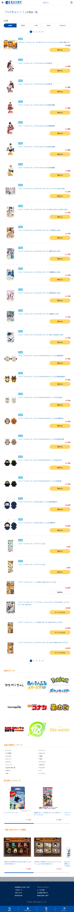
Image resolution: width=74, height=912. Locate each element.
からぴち (8, 756)
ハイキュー (43, 773)
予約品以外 (63, 25)
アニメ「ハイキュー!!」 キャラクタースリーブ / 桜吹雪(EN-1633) (39, 293)
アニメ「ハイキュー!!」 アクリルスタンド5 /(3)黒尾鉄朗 (36, 126)
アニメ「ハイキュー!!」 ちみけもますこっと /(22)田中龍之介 (38, 502)
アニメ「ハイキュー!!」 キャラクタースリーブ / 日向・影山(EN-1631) (40, 335)
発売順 (48, 25)
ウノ (41, 770)
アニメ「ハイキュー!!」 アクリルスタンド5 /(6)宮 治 (35, 63)
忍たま (8, 770)
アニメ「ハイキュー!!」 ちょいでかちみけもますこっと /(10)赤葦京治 (40, 418)
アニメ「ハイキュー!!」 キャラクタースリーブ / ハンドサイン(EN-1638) (41, 188)
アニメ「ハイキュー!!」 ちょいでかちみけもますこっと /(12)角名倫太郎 (41, 376)
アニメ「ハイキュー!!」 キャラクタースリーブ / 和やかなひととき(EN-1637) (43, 209)
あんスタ (42, 753)
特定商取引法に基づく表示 (22, 887)
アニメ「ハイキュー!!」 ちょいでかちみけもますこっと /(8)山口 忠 (39, 460)
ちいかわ (42, 767)
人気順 (36, 25)
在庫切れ (60, 592)
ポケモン (8, 762)
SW (7, 773)
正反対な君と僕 (10, 767)
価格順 (23, 25)
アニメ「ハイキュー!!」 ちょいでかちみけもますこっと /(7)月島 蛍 (39, 481)
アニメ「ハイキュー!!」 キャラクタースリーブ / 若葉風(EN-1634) (39, 272)
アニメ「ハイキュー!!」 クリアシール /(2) (31, 544)
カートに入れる (60, 612)
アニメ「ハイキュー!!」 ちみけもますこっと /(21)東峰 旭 (36, 523)
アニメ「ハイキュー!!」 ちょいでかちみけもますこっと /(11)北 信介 (40, 397)
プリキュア (43, 762)
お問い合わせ (18, 893)
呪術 (41, 759)
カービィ (8, 759)
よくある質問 (41, 890)
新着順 (10, 25)
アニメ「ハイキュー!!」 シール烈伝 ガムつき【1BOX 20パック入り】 (40, 622)
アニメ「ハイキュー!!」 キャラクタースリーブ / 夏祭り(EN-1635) (39, 251)
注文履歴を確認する (42, 893)
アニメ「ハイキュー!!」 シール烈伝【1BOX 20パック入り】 (37, 582)
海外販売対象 (18, 895)
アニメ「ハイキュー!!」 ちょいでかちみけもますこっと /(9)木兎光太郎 (41, 439)
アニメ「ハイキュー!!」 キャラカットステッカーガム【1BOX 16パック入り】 (43, 642)
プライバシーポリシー (43, 887)
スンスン (8, 750)
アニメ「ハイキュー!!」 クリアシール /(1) (31, 564)
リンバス (42, 750)
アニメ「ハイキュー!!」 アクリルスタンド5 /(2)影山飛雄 (36, 147)
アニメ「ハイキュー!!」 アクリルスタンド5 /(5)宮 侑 (35, 84)
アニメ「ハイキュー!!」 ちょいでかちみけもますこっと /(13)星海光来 (40, 355)
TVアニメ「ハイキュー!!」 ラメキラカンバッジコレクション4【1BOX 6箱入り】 (44, 42)
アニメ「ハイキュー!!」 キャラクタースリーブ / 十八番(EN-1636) (39, 230)
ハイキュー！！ (15, 12)
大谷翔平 (8, 753)
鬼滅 (41, 756)
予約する (60, 50)
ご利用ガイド (18, 890)
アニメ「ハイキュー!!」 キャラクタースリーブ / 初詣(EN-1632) (38, 314)
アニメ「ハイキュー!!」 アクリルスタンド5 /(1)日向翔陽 (36, 168)
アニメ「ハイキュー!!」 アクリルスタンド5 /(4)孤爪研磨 (36, 105)
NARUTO (42, 765)
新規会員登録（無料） (43, 895)
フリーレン (9, 765)
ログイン (46, 3)
